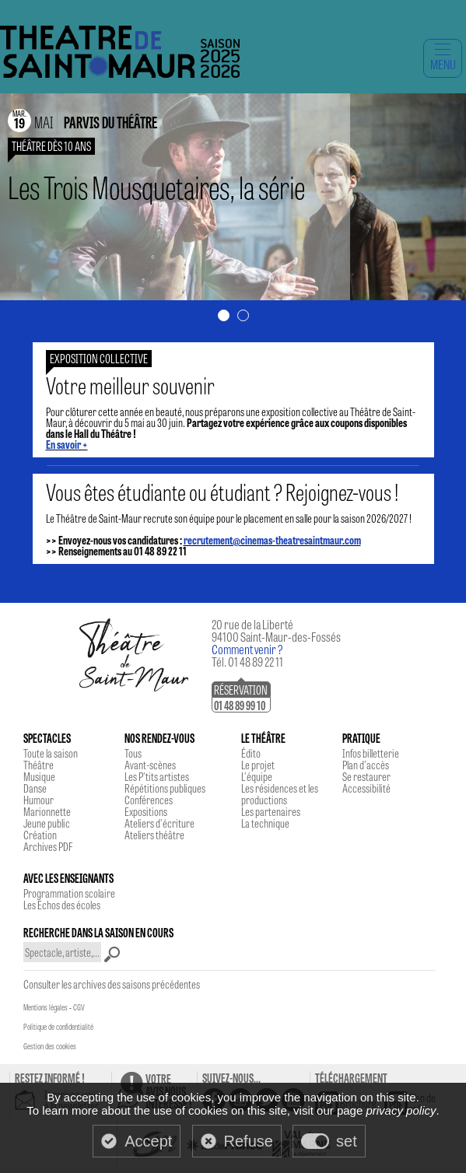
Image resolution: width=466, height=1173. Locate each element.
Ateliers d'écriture (159, 823)
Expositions (145, 811)
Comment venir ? (247, 649)
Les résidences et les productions (279, 793)
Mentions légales (45, 1007)
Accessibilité (366, 788)
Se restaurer (366, 776)
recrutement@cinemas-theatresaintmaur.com (272, 540)
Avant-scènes (150, 764)
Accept (148, 1141)
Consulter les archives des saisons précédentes (111, 984)
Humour (38, 799)
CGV (79, 1007)
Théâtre (38, 764)
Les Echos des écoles (61, 904)
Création (40, 834)
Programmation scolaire (69, 893)
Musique (39, 776)
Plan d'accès (365, 764)
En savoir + (67, 444)
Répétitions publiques (164, 788)
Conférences (148, 799)
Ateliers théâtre (154, 834)
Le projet (258, 764)
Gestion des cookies (49, 1046)
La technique (265, 823)
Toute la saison (50, 753)
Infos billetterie (370, 753)
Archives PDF (47, 846)
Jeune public (46, 823)
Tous (133, 753)
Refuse (248, 1141)
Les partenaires (270, 811)
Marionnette (47, 811)
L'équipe (256, 776)
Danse (35, 788)
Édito (251, 753)
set (346, 1141)
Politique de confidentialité (58, 1026)
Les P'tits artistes (156, 776)
